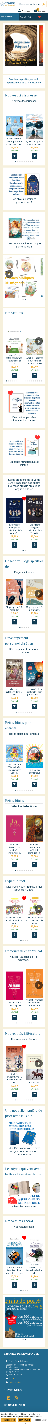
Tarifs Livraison (14, 1382)
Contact (10, 1378)
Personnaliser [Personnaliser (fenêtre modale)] (40, 1420)
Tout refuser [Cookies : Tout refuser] (24, 1420)
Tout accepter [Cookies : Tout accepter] (8, 1420)
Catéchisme (25, 17)
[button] (40, 48)
